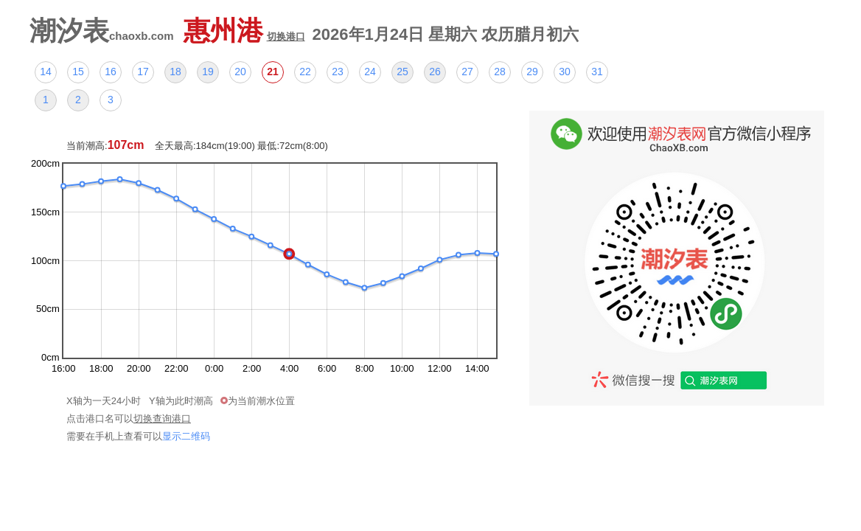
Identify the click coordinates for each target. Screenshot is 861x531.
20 (240, 71)
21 (273, 71)
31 (597, 71)
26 (435, 71)
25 (402, 71)
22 (305, 71)
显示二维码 (186, 436)
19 (208, 71)
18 (175, 71)
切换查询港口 (162, 418)
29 (532, 71)
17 (143, 71)
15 (78, 71)
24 (370, 71)
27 (467, 71)
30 (565, 71)
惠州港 (244, 30)
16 (110, 71)
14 (46, 71)
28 (500, 71)
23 (338, 71)
